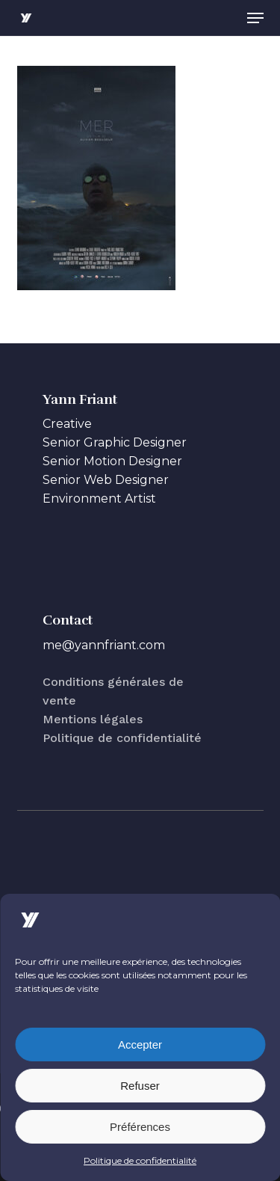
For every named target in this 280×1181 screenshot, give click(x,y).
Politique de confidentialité (140, 1160)
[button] (255, 17)
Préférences (140, 1126)
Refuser (140, 1085)
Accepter (140, 1044)
